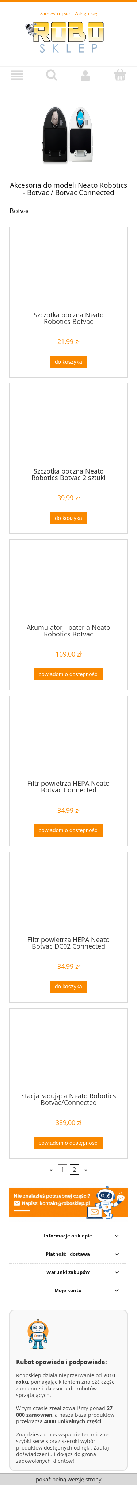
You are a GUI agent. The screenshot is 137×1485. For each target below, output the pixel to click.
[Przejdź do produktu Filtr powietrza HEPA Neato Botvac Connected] (68, 740)
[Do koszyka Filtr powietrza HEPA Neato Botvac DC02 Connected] (68, 987)
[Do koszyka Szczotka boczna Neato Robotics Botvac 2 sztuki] (68, 518)
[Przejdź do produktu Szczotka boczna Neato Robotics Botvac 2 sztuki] (68, 428)
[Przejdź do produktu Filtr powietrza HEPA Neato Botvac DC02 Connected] (68, 896)
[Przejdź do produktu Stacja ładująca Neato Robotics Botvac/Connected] (68, 1052)
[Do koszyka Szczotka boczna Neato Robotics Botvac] (68, 362)
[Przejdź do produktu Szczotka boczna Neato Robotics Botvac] (68, 271)
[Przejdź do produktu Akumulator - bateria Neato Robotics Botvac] (68, 584)
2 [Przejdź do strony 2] (74, 1170)
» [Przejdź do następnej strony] (85, 1170)
